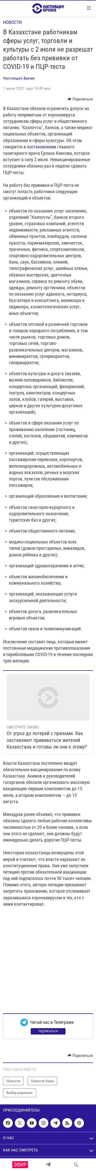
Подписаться (48, 1031)
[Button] (80, 99)
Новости (12, 22)
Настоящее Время (19, 78)
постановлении (41, 146)
